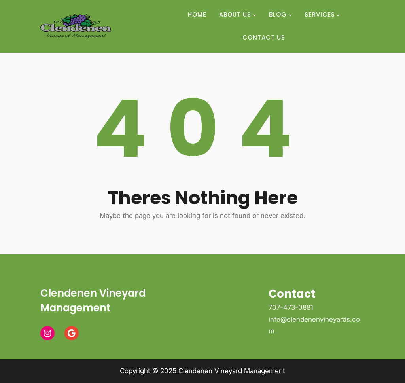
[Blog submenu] (290, 15)
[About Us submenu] (254, 15)
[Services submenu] (338, 15)
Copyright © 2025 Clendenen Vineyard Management (202, 371)
